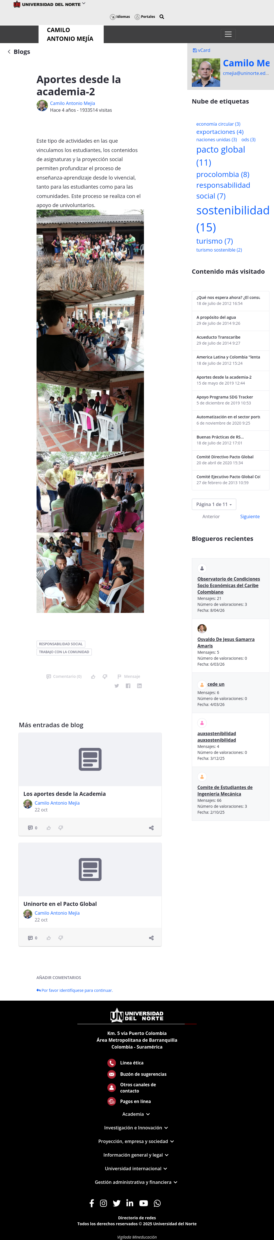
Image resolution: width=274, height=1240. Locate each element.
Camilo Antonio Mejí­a (72, 103)
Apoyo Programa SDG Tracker (225, 397)
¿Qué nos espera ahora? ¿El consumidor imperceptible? (228, 297)
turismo (214, 241)
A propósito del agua (216, 317)
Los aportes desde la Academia (64, 794)
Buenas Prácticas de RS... (220, 437)
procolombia (222, 174)
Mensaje (128, 676)
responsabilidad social (61, 644)
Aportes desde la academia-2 (224, 377)
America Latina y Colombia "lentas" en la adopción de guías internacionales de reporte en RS (228, 357)
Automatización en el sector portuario (228, 416)
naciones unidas (216, 139)
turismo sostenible (219, 250)
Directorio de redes (137, 1217)
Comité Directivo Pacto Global (225, 456)
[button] (162, 17)
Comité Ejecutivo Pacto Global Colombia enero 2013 (228, 476)
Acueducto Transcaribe (219, 337)
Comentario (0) (64, 676)
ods (248, 139)
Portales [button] (145, 16)
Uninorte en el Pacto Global (60, 904)
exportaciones (220, 132)
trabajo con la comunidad (64, 651)
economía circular (218, 124)
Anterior (211, 516)
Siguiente (250, 516)
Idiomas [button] (120, 16)
